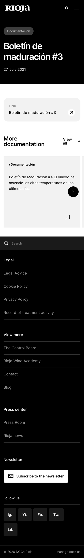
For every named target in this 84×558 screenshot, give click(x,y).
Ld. (10, 529)
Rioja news (13, 435)
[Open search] (66, 8)
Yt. (24, 514)
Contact (11, 374)
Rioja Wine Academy (22, 361)
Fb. (40, 514)
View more (13, 334)
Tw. (56, 514)
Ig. (10, 514)
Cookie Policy (16, 286)
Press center (15, 409)
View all (71, 141)
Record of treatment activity (29, 312)
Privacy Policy (16, 299)
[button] (73, 191)
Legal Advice (15, 273)
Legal (9, 260)
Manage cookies (68, 552)
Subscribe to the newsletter (36, 476)
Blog (7, 387)
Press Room (14, 422)
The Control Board (20, 348)
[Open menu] (76, 8)
